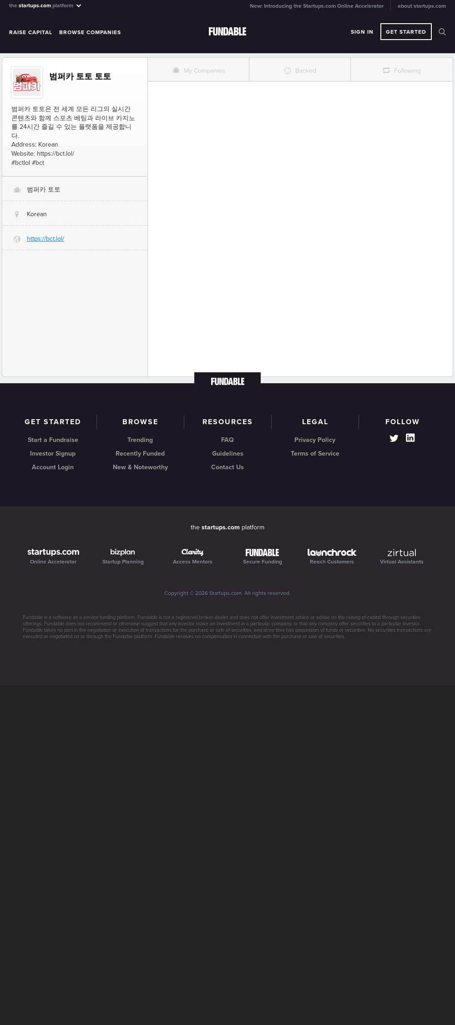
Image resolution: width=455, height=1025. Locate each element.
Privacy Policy (314, 440)
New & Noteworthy (140, 467)
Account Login (53, 467)
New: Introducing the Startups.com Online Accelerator (317, 6)
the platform (45, 5)
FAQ (227, 440)
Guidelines (227, 453)
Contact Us (227, 467)
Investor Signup (53, 453)
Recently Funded (140, 453)
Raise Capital (30, 32)
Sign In (362, 32)
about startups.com (422, 6)
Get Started (406, 32)
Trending (140, 440)
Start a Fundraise (53, 440)
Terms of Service (315, 453)
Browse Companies (90, 32)
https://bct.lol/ (45, 239)
